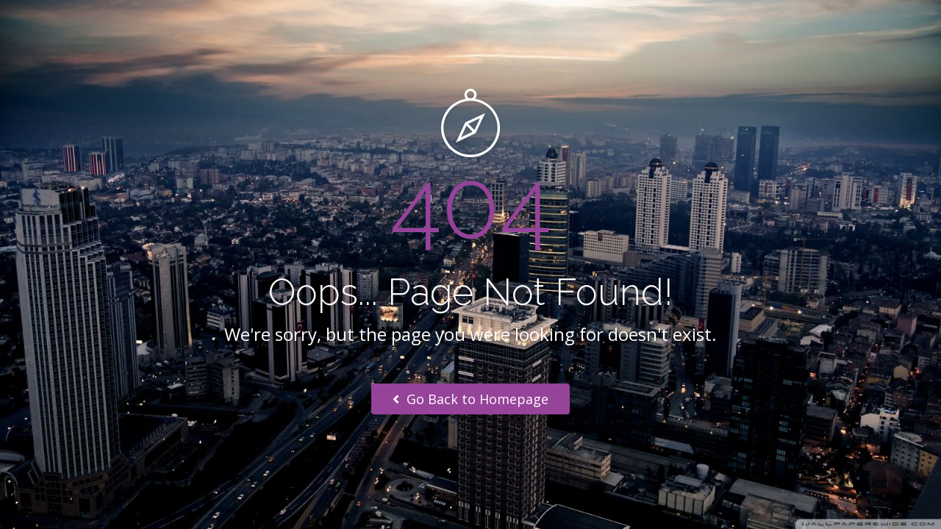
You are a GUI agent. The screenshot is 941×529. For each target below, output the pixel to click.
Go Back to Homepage (470, 399)
